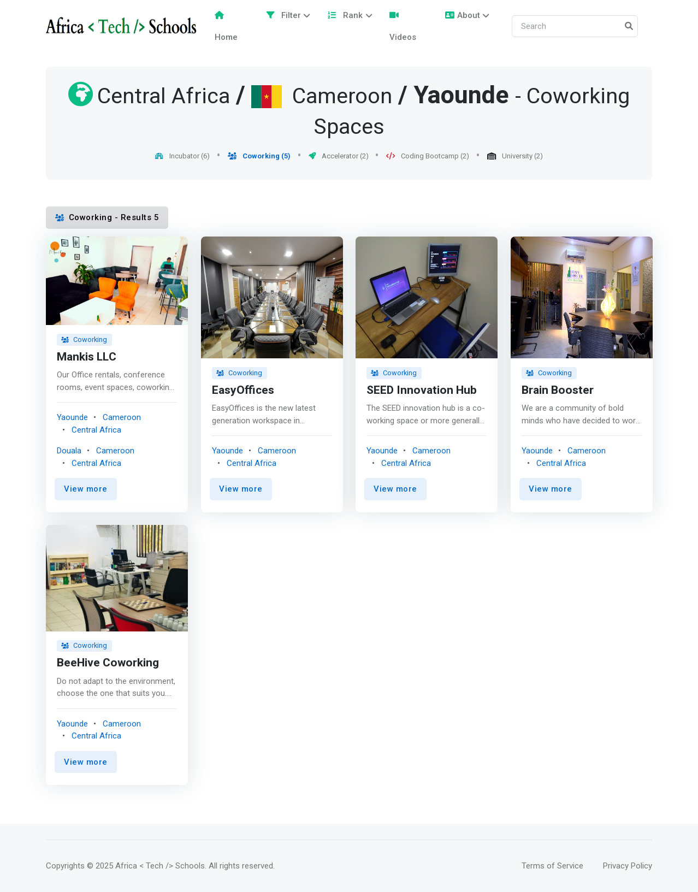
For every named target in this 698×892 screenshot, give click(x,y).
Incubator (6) (182, 156)
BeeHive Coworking (108, 663)
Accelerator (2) (339, 156)
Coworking (84, 339)
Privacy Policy (627, 866)
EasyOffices (243, 390)
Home (226, 26)
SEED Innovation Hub (421, 390)
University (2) (515, 156)
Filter (284, 15)
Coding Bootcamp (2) (427, 156)
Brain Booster (558, 390)
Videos (402, 26)
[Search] (575, 26)
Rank (345, 15)
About (462, 15)
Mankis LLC (86, 356)
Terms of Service (552, 866)
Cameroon (122, 417)
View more (86, 489)
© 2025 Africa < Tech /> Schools (146, 866)
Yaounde (461, 96)
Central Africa (96, 429)
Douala (69, 451)
